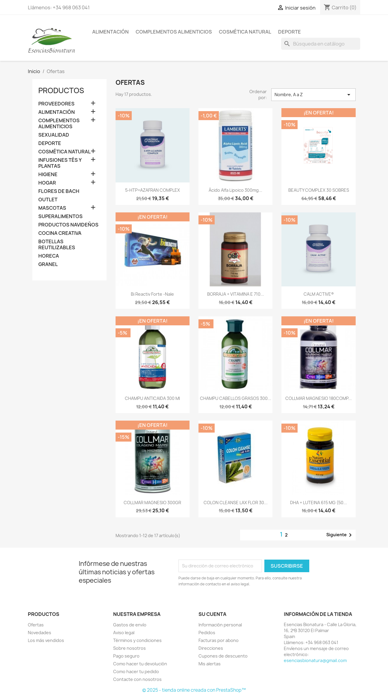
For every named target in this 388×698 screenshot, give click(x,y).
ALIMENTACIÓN (110, 31)
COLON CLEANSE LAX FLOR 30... (236, 502)
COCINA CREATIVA (59, 233)
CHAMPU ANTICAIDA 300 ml (152, 398)
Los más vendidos (46, 640)
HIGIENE (47, 174)
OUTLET (47, 200)
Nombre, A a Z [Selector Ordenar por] (313, 94)
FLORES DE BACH (58, 191)
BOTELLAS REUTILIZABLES (56, 244)
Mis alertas (209, 664)
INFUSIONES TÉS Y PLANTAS (59, 163)
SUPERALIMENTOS (60, 216)
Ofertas (36, 625)
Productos (61, 90)
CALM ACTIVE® (319, 294)
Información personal (220, 625)
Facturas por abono (218, 640)
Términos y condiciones (137, 640)
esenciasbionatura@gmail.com (315, 660)
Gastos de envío (129, 625)
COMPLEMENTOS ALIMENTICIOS (174, 31)
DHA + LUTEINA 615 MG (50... (318, 502)
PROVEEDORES (56, 104)
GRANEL (48, 264)
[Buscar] (320, 44)
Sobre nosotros (129, 648)
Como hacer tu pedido (136, 671)
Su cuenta (212, 614)
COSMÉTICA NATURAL (245, 31)
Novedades (39, 632)
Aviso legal (123, 632)
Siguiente (340, 535)
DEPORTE (289, 31)
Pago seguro (126, 656)
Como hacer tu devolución (140, 664)
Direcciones (210, 648)
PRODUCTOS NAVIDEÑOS (68, 225)
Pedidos (206, 632)
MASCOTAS (52, 208)
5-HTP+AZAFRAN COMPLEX (152, 190)
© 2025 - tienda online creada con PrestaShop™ (194, 690)
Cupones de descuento (223, 656)
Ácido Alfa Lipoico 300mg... (235, 190)
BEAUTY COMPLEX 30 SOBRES (318, 190)
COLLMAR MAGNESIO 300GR (152, 502)
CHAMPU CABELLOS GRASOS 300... (235, 398)
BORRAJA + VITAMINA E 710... (235, 294)
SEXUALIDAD (53, 135)
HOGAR (47, 183)
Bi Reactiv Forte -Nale (152, 294)
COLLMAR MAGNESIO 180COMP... (318, 398)
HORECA (48, 256)
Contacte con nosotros (137, 679)
